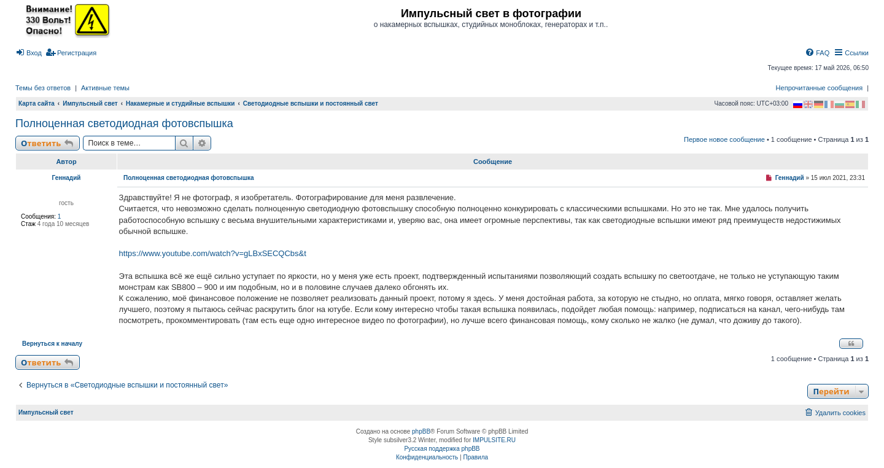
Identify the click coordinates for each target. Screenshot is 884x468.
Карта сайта (36, 103)
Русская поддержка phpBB (441, 448)
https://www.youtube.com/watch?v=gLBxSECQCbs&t (212, 253)
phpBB (421, 431)
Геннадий (66, 177)
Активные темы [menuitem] (105, 88)
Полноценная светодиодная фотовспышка (124, 123)
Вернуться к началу (52, 343)
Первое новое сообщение (724, 139)
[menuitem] (28, 52)
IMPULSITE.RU (494, 440)
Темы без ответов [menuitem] (43, 88)
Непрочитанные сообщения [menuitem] (819, 88)
